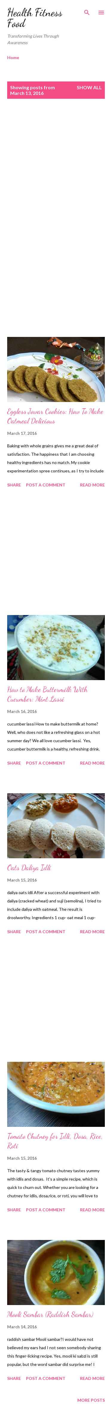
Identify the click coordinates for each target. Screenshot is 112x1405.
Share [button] (14, 484)
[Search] (86, 10)
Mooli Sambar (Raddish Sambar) (50, 1314)
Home (13, 57)
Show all (89, 87)
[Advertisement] (56, 169)
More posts (91, 1400)
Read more (92, 484)
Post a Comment (45, 484)
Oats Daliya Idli (29, 867)
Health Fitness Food (34, 18)
